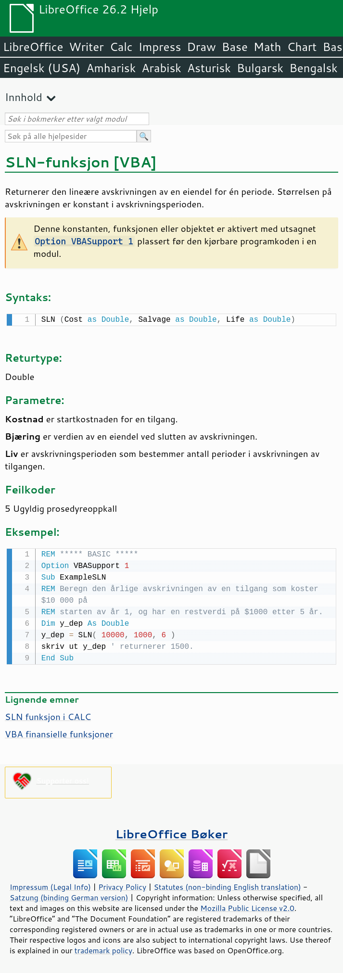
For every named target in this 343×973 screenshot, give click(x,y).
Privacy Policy (122, 885)
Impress (160, 46)
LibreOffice (33, 46)
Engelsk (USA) (41, 68)
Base (235, 46)
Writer (86, 46)
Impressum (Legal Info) (50, 885)
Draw (201, 46)
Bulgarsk (260, 68)
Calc (121, 46)
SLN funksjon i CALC (48, 714)
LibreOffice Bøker (171, 831)
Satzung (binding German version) (69, 895)
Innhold (23, 96)
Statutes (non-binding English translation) (227, 885)
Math (267, 46)
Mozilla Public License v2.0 (247, 906)
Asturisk (209, 68)
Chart (302, 46)
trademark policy (103, 948)
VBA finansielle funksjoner (59, 732)
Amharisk (111, 68)
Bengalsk (313, 68)
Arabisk (161, 68)
